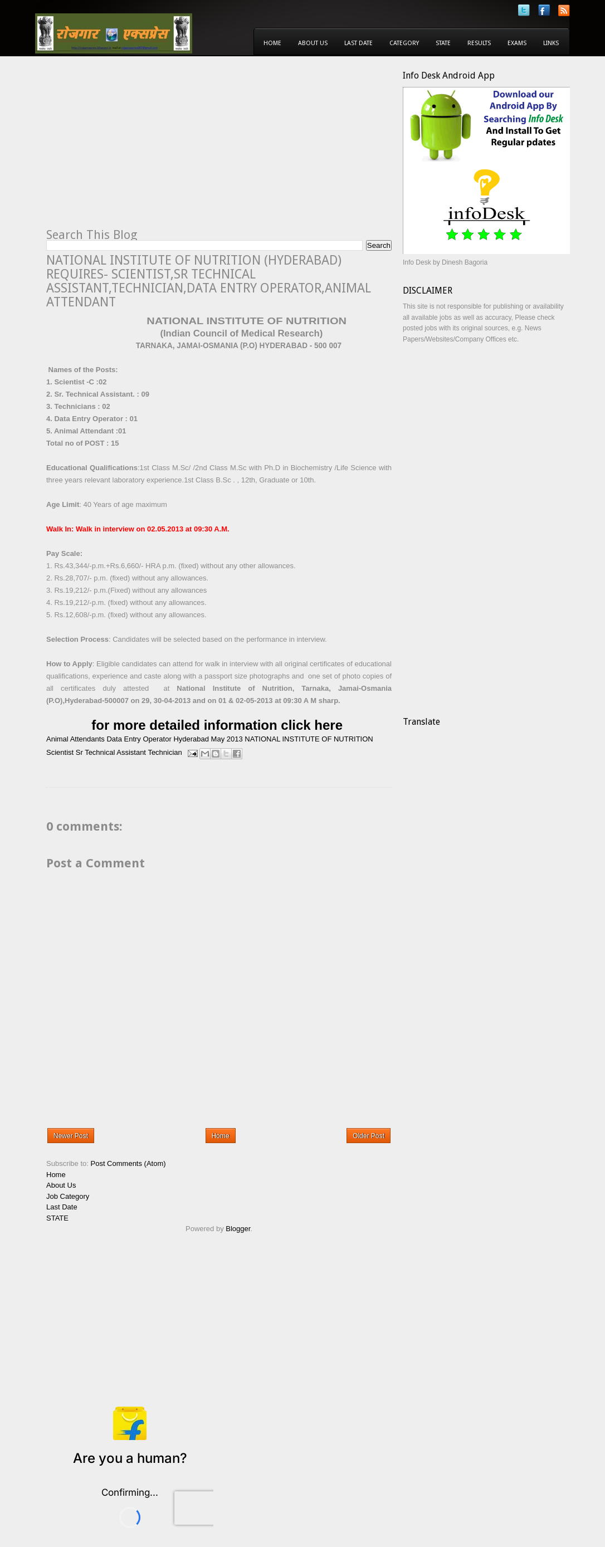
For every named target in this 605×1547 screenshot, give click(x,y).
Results (479, 43)
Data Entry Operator (138, 739)
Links (551, 43)
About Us (313, 43)
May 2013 (227, 739)
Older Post (368, 1136)
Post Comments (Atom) (128, 1163)
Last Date (358, 43)
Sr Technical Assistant (111, 752)
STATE (57, 1218)
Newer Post (70, 1136)
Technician (165, 752)
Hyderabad (191, 739)
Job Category (67, 1196)
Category (404, 43)
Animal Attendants (75, 739)
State (443, 43)
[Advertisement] (139, 148)
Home (272, 43)
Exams (517, 43)
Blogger (238, 1228)
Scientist (60, 752)
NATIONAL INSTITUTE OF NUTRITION (309, 739)
